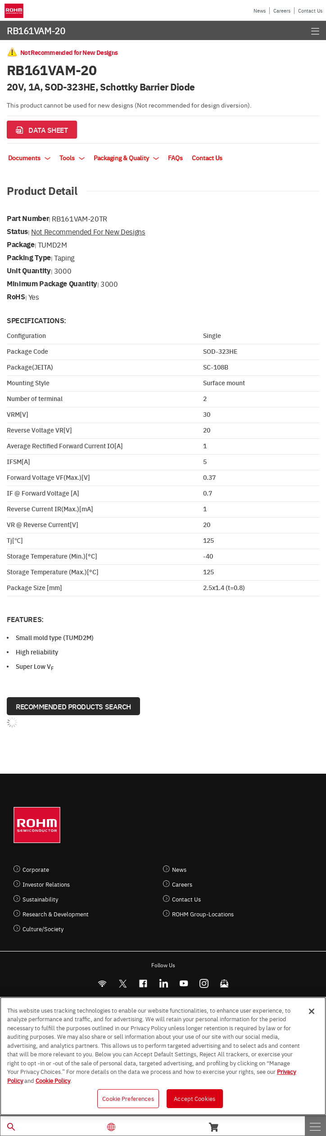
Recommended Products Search (73, 706)
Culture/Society (43, 929)
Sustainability (40, 899)
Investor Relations (46, 884)
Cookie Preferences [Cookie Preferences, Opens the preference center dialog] (128, 1098)
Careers (281, 10)
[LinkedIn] (163, 983)
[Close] (311, 1011)
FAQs (175, 157)
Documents (29, 157)
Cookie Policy (53, 1080)
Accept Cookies (194, 1098)
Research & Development (56, 914)
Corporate (36, 869)
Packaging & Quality (126, 157)
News (260, 10)
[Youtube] (183, 983)
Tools (72, 157)
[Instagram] (203, 983)
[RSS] (102, 983)
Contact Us (310, 10)
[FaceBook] (143, 983)
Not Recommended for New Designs (88, 231)
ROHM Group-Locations (203, 914)
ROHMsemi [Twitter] (122, 983)
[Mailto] (224, 983)
